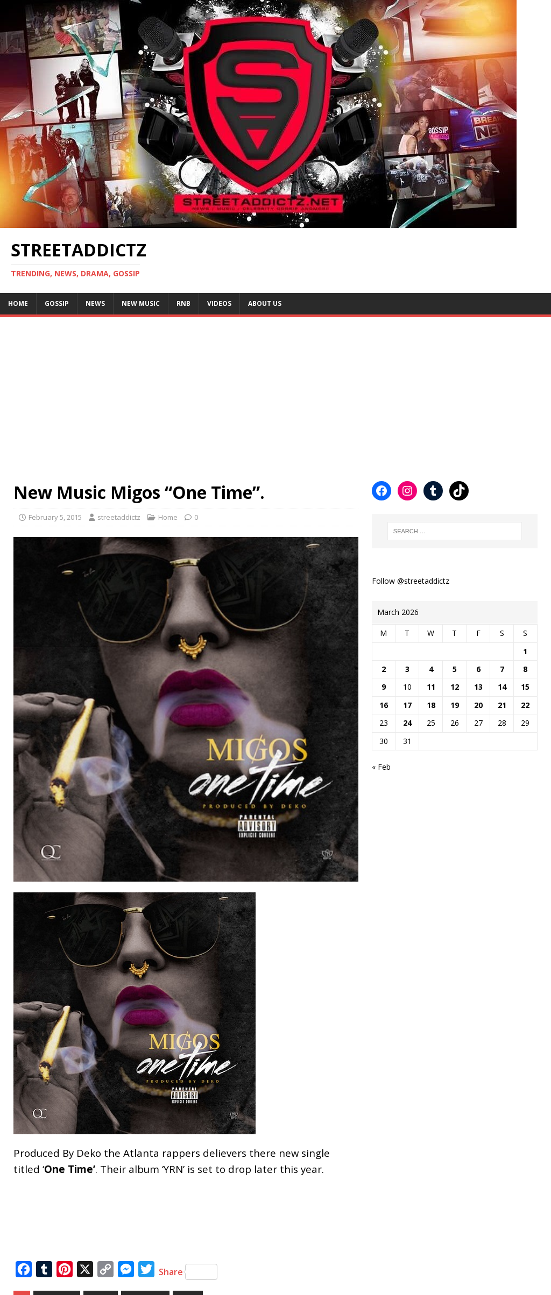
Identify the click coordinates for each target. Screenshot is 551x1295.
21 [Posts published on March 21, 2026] (502, 705)
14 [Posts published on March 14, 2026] (502, 687)
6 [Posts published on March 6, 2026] (478, 669)
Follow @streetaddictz (410, 581)
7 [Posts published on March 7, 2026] (502, 669)
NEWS (95, 303)
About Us (264, 303)
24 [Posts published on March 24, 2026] (407, 723)
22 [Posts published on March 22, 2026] (525, 705)
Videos (219, 303)
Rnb (183, 303)
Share (188, 1272)
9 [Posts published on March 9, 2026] (384, 687)
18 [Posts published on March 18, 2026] (431, 705)
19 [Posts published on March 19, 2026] (454, 705)
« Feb (381, 767)
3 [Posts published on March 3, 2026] (407, 669)
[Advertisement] (275, 392)
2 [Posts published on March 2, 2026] (384, 669)
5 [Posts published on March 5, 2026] (455, 669)
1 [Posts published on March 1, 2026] (525, 651)
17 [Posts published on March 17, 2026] (407, 705)
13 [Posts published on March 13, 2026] (478, 687)
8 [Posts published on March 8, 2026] (525, 669)
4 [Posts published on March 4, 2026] (431, 669)
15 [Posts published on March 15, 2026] (525, 687)
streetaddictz (118, 517)
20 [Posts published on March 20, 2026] (478, 705)
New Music (141, 303)
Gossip (57, 303)
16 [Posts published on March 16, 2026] (383, 705)
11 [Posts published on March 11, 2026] (431, 687)
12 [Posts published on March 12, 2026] (454, 687)
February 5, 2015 (55, 517)
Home (18, 303)
